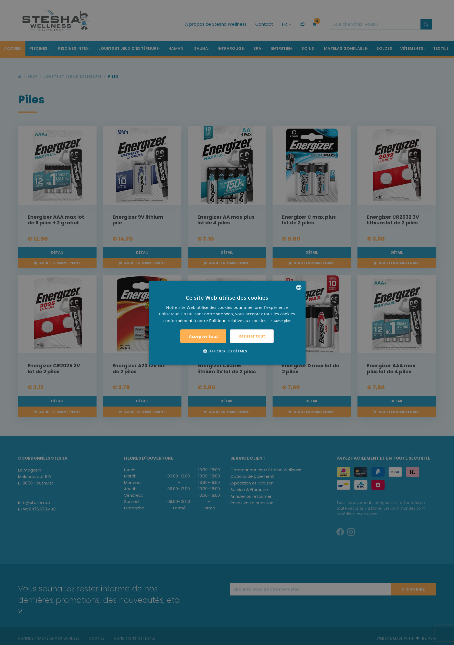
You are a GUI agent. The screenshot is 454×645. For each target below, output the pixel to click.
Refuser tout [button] (251, 336)
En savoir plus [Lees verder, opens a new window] (280, 321)
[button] (227, 351)
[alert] (227, 322)
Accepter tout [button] (203, 336)
